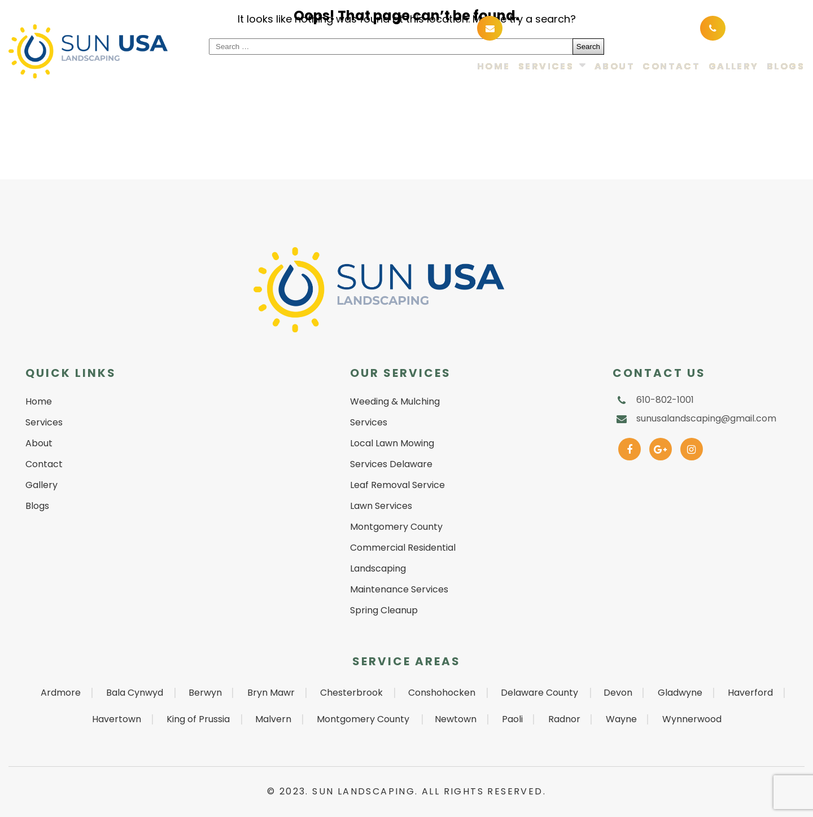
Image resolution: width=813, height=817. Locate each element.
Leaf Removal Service (397, 484)
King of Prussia (198, 719)
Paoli (512, 719)
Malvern (273, 719)
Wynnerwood (692, 719)
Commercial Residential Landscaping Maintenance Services (403, 568)
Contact (671, 67)
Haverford (750, 692)
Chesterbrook (351, 692)
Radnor (564, 719)
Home (493, 67)
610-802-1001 (762, 27)
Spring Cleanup (384, 610)
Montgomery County (363, 719)
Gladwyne (680, 692)
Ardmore (61, 692)
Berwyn (205, 692)
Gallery (734, 67)
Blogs (786, 67)
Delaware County (539, 692)
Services (546, 67)
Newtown (456, 719)
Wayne (621, 719)
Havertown (116, 719)
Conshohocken (441, 692)
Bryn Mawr (271, 692)
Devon (618, 692)
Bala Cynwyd (134, 692)
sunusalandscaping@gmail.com (589, 27)
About (615, 67)
